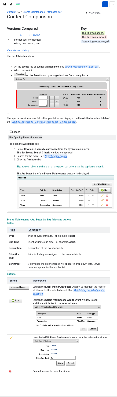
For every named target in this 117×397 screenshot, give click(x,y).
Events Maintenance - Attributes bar (42, 11)
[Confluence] (18, 4)
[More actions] (106, 13)
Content (11, 11)
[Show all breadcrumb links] (19, 12)
